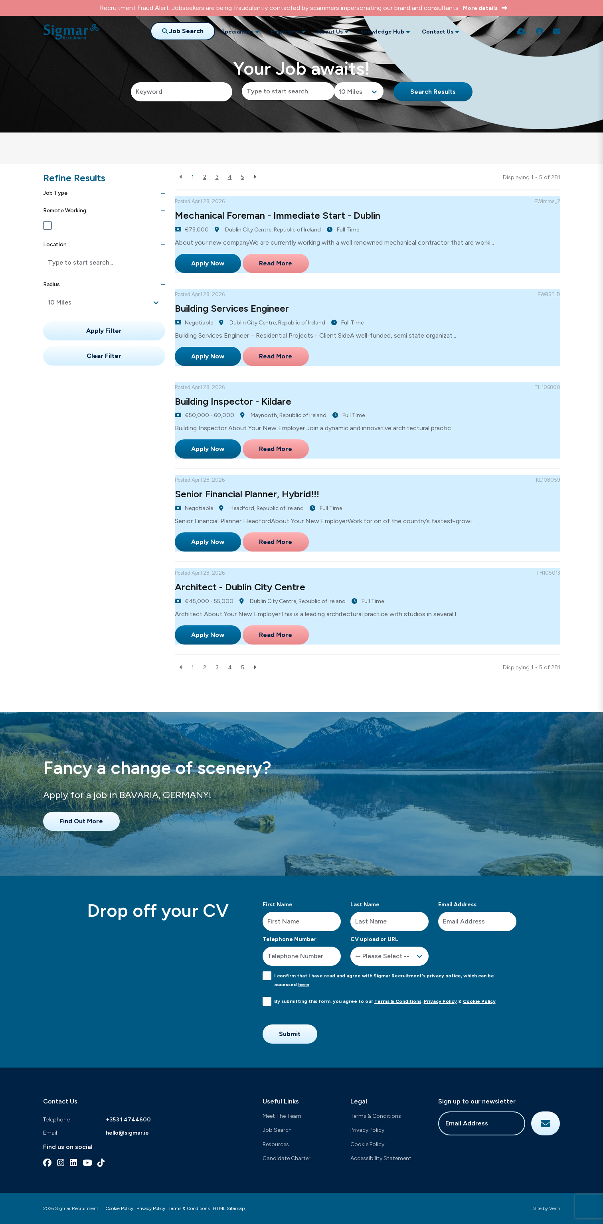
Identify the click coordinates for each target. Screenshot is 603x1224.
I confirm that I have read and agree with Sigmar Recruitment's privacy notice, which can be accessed (384, 980)
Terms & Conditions (397, 1001)
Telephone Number (289, 939)
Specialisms (237, 31)
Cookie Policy (479, 1001)
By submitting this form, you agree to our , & (385, 1001)
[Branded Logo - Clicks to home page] (71, 32)
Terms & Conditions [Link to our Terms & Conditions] (189, 1208)
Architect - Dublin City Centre (240, 587)
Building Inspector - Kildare (233, 401)
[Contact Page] (556, 31)
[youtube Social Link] (87, 1163)
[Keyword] (181, 92)
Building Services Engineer (232, 308)
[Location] (288, 91)
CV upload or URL (374, 939)
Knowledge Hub (382, 31)
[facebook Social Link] (47, 1163)
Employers (285, 31)
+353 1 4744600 (128, 1119)
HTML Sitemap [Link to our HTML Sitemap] (229, 1208)
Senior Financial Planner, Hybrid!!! (247, 494)
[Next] (255, 177)
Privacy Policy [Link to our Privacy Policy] (150, 1208)
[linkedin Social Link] (73, 1163)
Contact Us (437, 31)
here (303, 984)
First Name (278, 904)
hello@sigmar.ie (127, 1132)
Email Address (457, 904)
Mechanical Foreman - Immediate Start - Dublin (277, 215)
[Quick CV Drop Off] (521, 31)
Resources (276, 1144)
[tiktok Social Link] (101, 1163)
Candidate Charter (286, 1158)
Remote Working (74, 225)
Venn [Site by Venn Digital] (554, 1208)
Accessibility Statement (380, 1158)
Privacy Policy (440, 1001)
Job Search (277, 1130)
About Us (330, 31)
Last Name (365, 904)
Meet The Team (282, 1116)
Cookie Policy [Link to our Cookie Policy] (119, 1208)
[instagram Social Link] (60, 1163)
